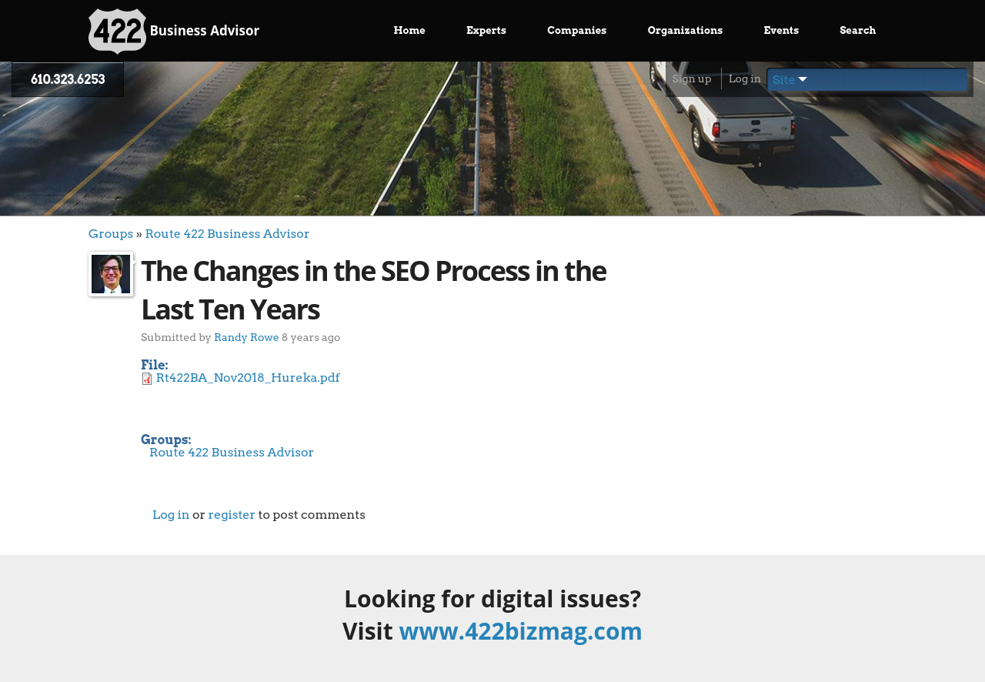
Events (782, 30)
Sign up (691, 78)
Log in (745, 78)
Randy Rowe (246, 336)
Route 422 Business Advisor (227, 233)
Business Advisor (173, 31)
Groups (110, 233)
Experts (486, 30)
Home (410, 30)
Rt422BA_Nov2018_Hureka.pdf (248, 377)
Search (858, 30)
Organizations (685, 30)
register (231, 514)
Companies (576, 30)
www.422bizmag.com (521, 631)
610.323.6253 (68, 79)
